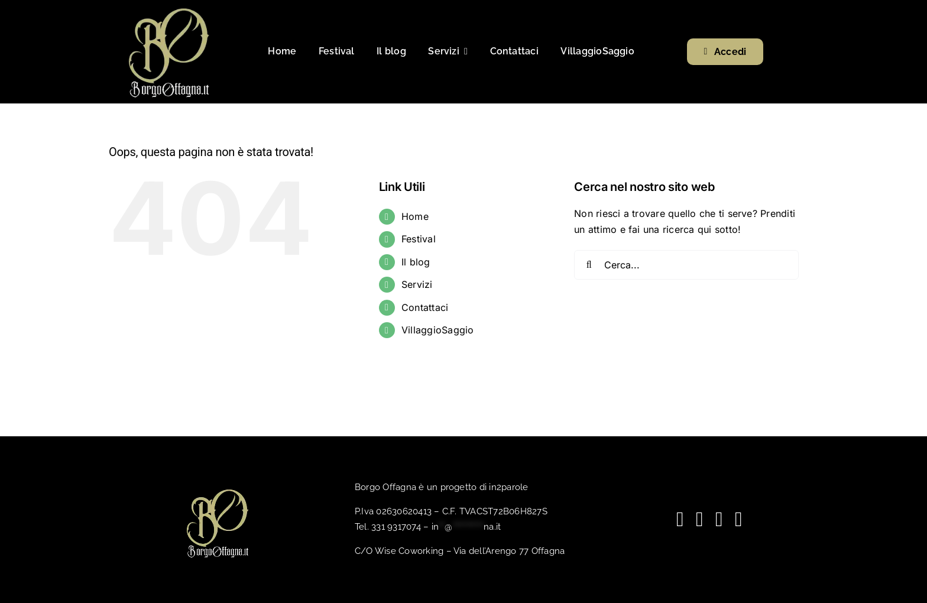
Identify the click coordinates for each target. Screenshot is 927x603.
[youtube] (700, 519)
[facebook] (680, 519)
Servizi (417, 284)
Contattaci (424, 307)
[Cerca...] (686, 265)
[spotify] (719, 519)
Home (415, 216)
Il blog (415, 262)
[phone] (739, 519)
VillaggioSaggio (437, 330)
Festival (418, 239)
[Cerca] (589, 265)
